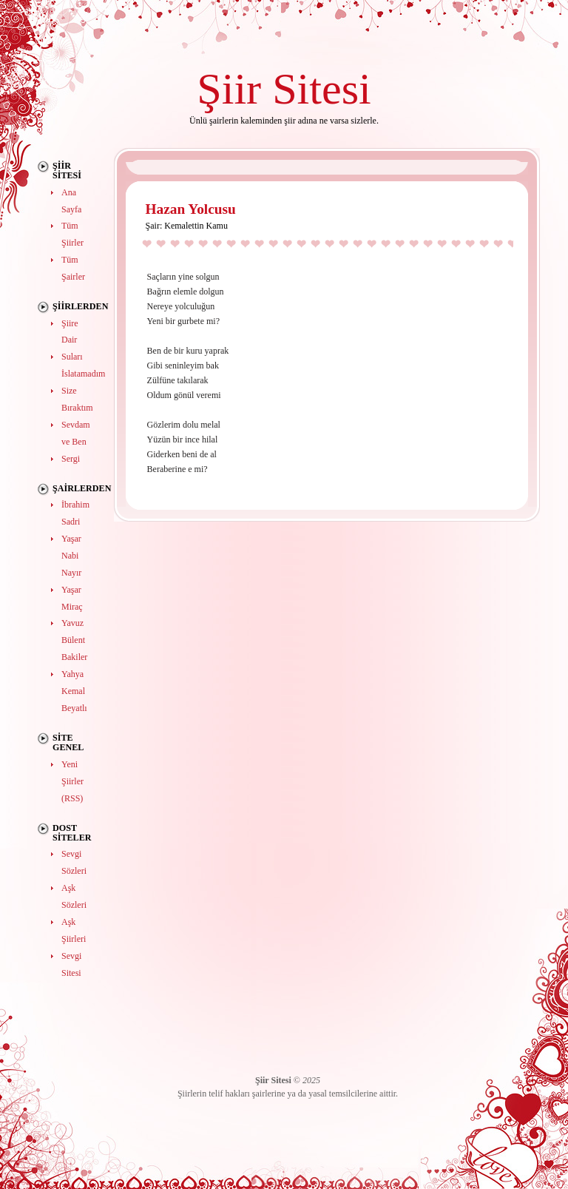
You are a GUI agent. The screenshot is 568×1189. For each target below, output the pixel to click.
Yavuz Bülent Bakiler (74, 640)
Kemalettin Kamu (196, 225)
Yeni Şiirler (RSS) (72, 781)
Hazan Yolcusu (191, 209)
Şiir (229, 88)
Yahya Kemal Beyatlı (74, 691)
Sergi (70, 459)
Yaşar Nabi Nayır (71, 555)
